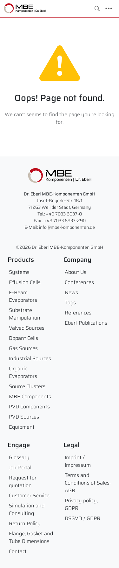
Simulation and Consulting (26, 509)
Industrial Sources (30, 358)
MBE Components (30, 396)
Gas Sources (23, 348)
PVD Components (29, 407)
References (78, 313)
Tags (70, 303)
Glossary (19, 457)
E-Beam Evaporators (23, 296)
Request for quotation (22, 481)
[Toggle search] (97, 8)
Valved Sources (26, 328)
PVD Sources (24, 417)
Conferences (79, 282)
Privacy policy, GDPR (81, 504)
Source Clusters (27, 386)
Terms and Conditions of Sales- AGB (88, 482)
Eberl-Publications (86, 323)
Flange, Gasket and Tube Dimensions (31, 537)
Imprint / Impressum (78, 461)
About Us (75, 272)
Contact (18, 551)
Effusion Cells (25, 282)
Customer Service (29, 495)
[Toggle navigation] (108, 8)
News (71, 292)
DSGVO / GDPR (82, 518)
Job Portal (20, 468)
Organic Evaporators (23, 372)
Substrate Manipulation (24, 314)
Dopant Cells (23, 338)
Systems (19, 272)
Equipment (22, 427)
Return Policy (25, 523)
